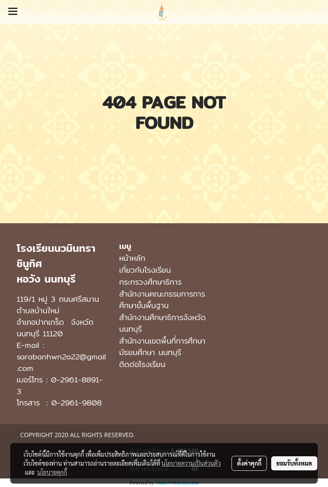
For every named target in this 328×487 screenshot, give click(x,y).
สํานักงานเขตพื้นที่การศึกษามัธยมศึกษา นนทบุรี (162, 347)
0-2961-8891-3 (60, 385)
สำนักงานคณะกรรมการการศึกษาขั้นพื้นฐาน (162, 300)
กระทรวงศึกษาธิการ (150, 282)
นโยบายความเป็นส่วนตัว (191, 463)
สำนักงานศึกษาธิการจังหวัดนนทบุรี (162, 323)
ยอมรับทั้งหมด (294, 463)
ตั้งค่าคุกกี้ (249, 463)
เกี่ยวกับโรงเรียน (145, 270)
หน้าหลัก (132, 258)
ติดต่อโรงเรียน (142, 364)
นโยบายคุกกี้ (52, 472)
